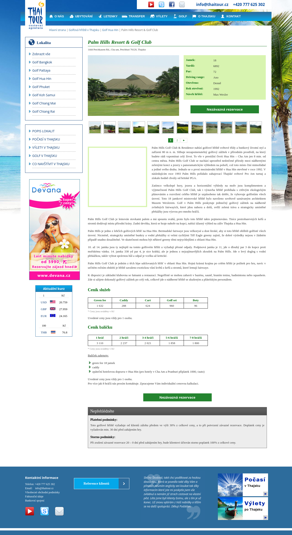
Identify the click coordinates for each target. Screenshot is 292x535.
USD (44, 302)
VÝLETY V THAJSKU (46, 147)
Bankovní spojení (34, 500)
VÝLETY (162, 16)
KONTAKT (234, 16)
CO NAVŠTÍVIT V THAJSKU (51, 164)
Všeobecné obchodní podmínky (42, 492)
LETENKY (111, 16)
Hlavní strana (57, 30)
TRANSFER (137, 16)
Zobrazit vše (41, 54)
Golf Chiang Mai (44, 103)
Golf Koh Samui (43, 95)
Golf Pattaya (41, 70)
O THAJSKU (206, 16)
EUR (44, 316)
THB (44, 332)
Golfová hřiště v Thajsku (84, 30)
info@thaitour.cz (212, 4)
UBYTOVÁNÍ (83, 16)
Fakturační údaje (34, 496)
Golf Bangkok (42, 62)
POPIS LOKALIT (43, 131)
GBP (44, 309)
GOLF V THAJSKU (44, 155)
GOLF (183, 16)
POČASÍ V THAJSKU (46, 139)
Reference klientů (96, 483)
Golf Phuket (41, 87)
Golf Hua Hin (110, 30)
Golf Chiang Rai (43, 111)
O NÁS (59, 16)
